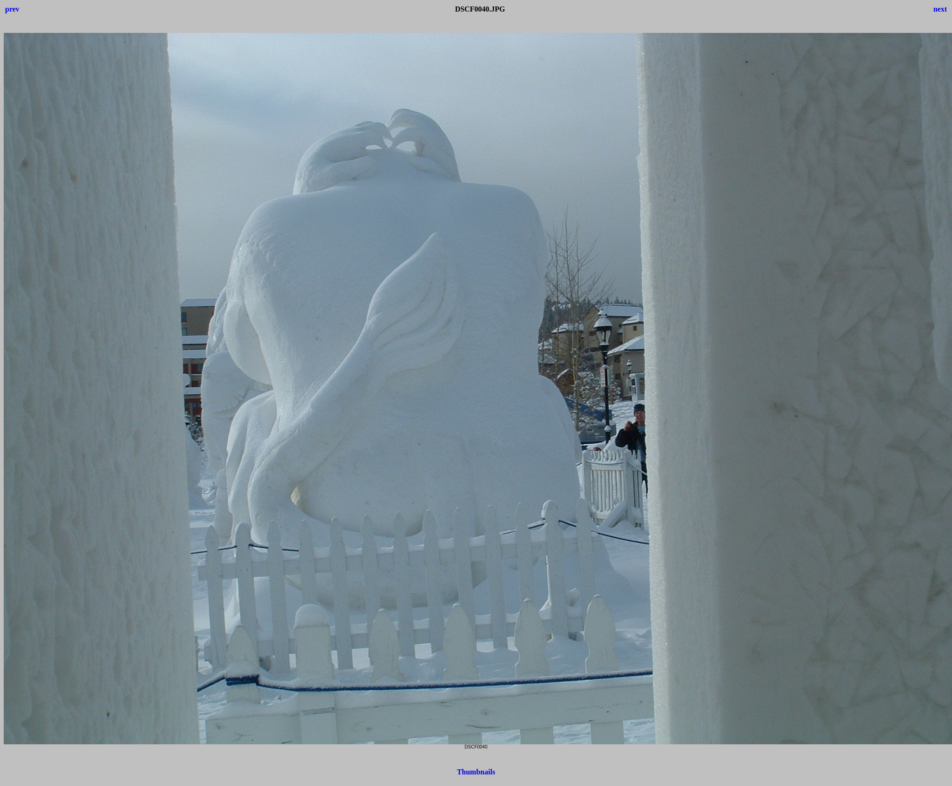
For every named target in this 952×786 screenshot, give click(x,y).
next (940, 9)
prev (12, 9)
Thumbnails (476, 772)
